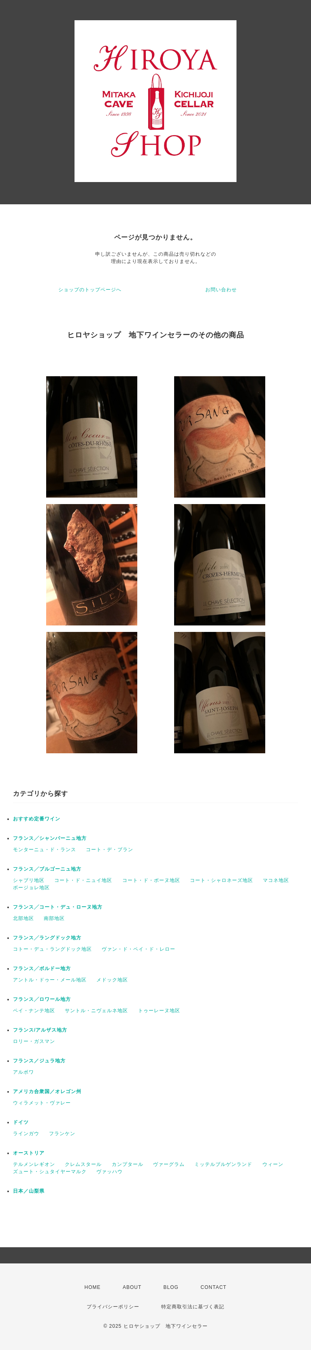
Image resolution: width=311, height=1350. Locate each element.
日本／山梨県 (29, 1191)
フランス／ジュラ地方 (39, 1061)
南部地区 (54, 918)
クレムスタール (83, 1164)
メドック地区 (112, 980)
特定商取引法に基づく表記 (192, 1307)
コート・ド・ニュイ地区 (83, 880)
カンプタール (127, 1164)
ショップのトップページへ (89, 289)
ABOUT (132, 1287)
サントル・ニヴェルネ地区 (96, 1010)
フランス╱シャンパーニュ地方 (50, 838)
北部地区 (23, 918)
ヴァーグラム (169, 1164)
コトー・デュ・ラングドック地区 (52, 949)
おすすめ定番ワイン (36, 819)
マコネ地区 (276, 880)
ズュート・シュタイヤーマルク (50, 1171)
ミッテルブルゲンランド (223, 1164)
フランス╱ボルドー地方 (42, 968)
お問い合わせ (221, 289)
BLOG (171, 1287)
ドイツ (21, 1122)
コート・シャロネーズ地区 (221, 880)
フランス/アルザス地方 (40, 1030)
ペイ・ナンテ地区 (34, 1010)
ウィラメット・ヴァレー (42, 1103)
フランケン (62, 1133)
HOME (93, 1287)
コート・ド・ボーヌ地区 (151, 880)
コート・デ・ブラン (109, 849)
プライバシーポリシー (113, 1307)
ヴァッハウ (109, 1171)
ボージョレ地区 (31, 887)
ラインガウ (26, 1133)
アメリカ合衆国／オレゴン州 (47, 1091)
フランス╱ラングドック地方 (47, 938)
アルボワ (23, 1072)
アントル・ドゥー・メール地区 (50, 980)
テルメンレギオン (34, 1164)
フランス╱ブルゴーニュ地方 (47, 869)
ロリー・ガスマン (34, 1041)
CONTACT (213, 1287)
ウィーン (272, 1164)
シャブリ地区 (29, 880)
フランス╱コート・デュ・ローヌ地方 (57, 907)
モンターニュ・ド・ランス (44, 849)
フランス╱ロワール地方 (42, 999)
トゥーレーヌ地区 (159, 1010)
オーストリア (29, 1153)
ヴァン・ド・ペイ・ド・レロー (138, 949)
